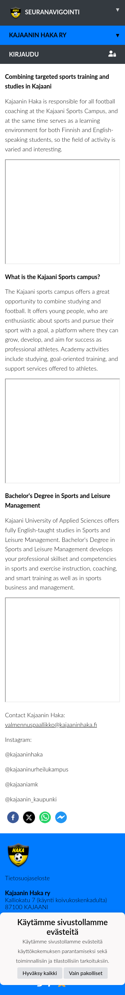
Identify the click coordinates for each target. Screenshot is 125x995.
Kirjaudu (62, 54)
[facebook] (13, 817)
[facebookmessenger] (61, 817)
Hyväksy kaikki (40, 973)
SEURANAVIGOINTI (67, 9)
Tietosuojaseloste (27, 878)
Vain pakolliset (86, 973)
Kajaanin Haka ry (67, 35)
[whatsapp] (45, 817)
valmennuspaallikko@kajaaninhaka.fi (51, 724)
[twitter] (29, 817)
